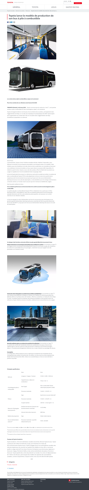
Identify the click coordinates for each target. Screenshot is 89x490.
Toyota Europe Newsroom (27, 484)
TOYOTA (35, 7)
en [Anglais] (68, 1)
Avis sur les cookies (12, 487)
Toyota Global (10, 484)
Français (9, 464)
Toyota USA (10, 482)
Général (16, 7)
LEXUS (53, 7)
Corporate (14, 464)
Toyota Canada (11, 481)
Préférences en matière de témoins (15, 489)
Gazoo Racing (72, 7)
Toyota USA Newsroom (26, 482)
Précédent (11, 468)
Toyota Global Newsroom (27, 481)
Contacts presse (75, 480)
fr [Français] (70, 1)
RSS (41, 481)
